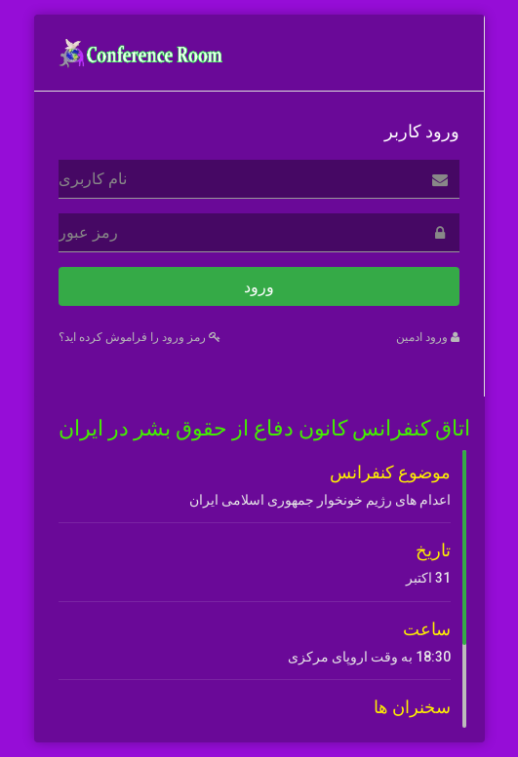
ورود (259, 286)
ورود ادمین (427, 337)
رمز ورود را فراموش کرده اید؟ (139, 337)
